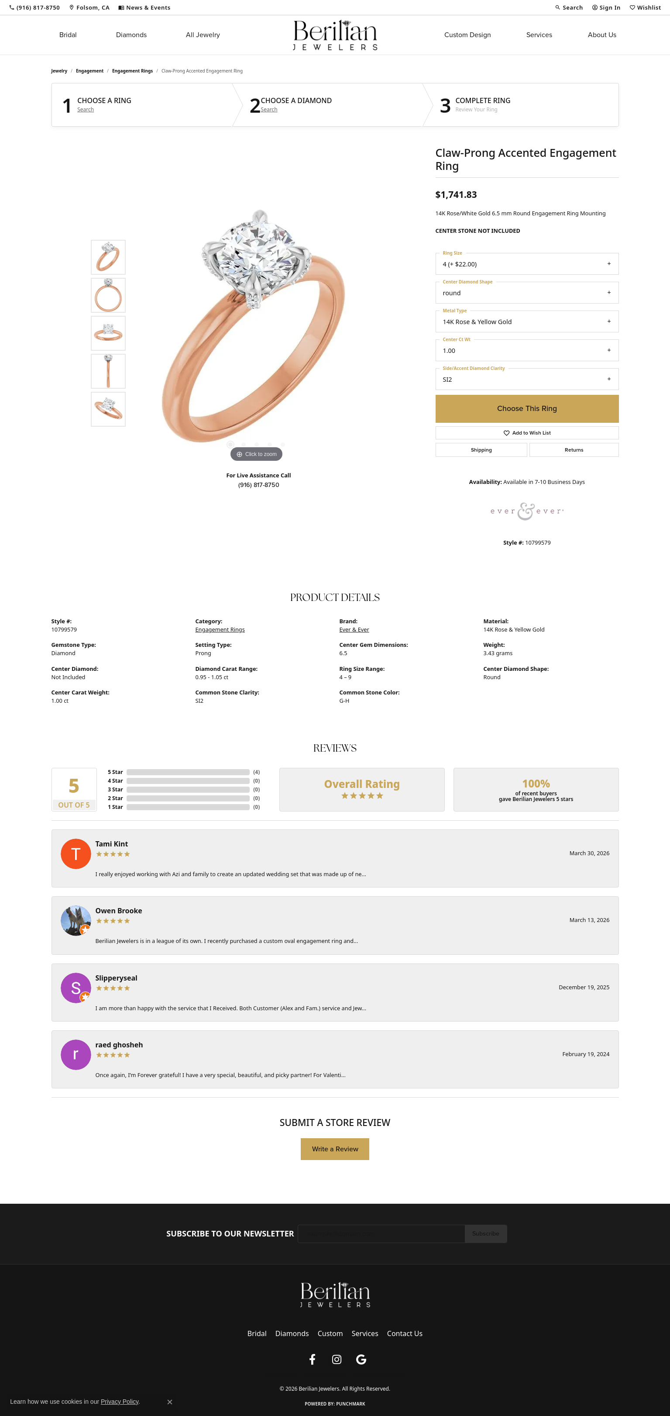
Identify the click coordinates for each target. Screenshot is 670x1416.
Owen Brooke (119, 910)
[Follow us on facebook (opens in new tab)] (312, 1359)
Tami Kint (112, 844)
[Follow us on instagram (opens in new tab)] (337, 1359)
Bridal (68, 35)
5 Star (115, 772)
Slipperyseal (116, 978)
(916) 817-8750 (258, 485)
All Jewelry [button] (203, 35)
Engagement (89, 71)
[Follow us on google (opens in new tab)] (361, 1359)
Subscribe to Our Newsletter (230, 1234)
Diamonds (131, 35)
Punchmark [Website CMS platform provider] (350, 1404)
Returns (574, 450)
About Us (602, 35)
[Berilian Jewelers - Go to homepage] (335, 1294)
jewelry (60, 71)
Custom (330, 1333)
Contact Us (405, 1333)
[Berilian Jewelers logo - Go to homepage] (335, 35)
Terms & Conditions (324, 1374)
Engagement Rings (132, 71)
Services (539, 35)
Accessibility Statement (379, 1374)
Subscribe (485, 1233)
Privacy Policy (280, 1374)
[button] (569, 7)
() (256, 772)
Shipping (481, 450)
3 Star (115, 789)
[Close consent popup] (169, 1402)
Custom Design (467, 35)
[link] (34, 7)
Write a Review (335, 1149)
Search (85, 110)
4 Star (115, 780)
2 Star (115, 798)
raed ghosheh (119, 1045)
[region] (257, 333)
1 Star (115, 807)
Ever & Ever (354, 629)
